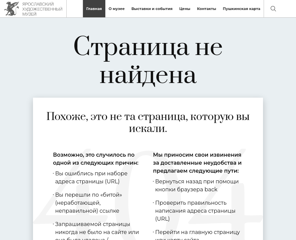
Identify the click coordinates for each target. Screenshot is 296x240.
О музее (117, 8)
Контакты (206, 8)
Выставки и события (152, 8)
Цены (184, 8)
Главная (94, 8)
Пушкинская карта (241, 8)
